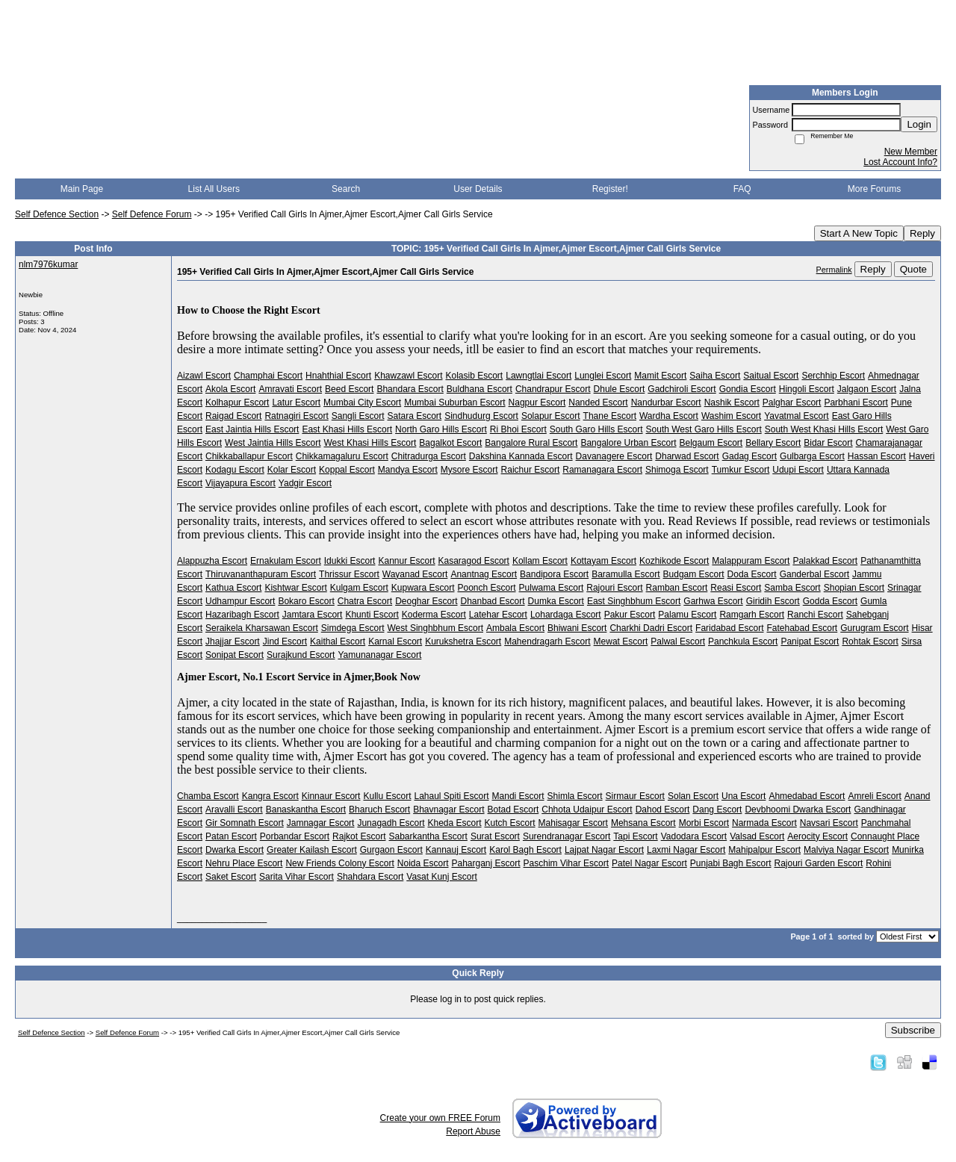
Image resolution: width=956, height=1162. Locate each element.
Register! (610, 189)
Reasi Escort (735, 587)
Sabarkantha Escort (427, 836)
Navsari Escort (829, 823)
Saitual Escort (770, 375)
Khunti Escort (371, 614)
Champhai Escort (268, 375)
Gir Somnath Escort (244, 823)
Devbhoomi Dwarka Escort (798, 809)
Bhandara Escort (409, 389)
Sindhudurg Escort (481, 416)
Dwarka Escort (234, 850)
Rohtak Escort (870, 641)
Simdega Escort (353, 628)
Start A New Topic (859, 233)
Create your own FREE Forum (440, 1118)
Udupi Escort (798, 470)
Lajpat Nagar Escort (604, 850)
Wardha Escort (668, 416)
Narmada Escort (764, 823)
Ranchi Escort (815, 614)
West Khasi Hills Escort (370, 443)
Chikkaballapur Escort (249, 456)
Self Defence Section (57, 214)
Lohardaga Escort (565, 614)
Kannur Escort (406, 561)
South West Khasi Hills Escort (824, 429)
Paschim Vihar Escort (566, 863)
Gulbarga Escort (812, 456)
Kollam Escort (540, 561)
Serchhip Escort (833, 375)
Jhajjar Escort (232, 641)
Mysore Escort (469, 470)
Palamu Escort (687, 614)
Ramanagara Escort (602, 470)
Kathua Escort (233, 587)
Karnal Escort (395, 641)
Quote (913, 269)
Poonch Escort (486, 587)
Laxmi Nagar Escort (686, 850)
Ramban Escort (677, 587)
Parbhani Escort (855, 402)
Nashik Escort (732, 402)
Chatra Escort (365, 601)
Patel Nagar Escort (649, 863)
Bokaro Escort (306, 601)
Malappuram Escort (750, 561)
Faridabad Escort (729, 628)
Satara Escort (414, 416)
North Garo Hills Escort (441, 429)
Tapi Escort (635, 836)
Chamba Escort (208, 796)
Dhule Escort (619, 389)
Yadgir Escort (305, 483)
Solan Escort (693, 796)
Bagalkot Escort (450, 443)
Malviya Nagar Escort (846, 850)
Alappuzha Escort (212, 561)
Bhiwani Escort (576, 628)
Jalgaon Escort (866, 389)
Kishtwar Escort (295, 587)
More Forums (874, 189)
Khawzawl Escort (408, 375)
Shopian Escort (854, 587)
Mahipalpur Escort (764, 850)
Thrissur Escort (349, 574)
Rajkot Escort (358, 836)
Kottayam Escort (603, 561)
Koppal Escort (347, 470)
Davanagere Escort (614, 456)
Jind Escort (285, 641)
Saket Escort (230, 877)
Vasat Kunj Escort (441, 877)
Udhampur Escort (240, 601)
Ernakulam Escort (285, 561)
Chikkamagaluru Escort (342, 456)
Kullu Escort (387, 796)
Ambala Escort (515, 628)
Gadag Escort (749, 456)
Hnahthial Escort (338, 375)
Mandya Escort (408, 470)
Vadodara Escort (694, 836)
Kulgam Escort (359, 587)
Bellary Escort (773, 443)
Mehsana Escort (643, 823)
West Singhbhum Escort (435, 628)
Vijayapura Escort (240, 483)
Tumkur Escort (741, 470)
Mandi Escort (518, 796)
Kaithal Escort (337, 641)
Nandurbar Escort (666, 402)
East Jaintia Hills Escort (252, 429)
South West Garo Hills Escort (704, 429)
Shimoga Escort (677, 470)
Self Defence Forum (152, 214)
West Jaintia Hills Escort (272, 443)
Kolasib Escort (474, 375)
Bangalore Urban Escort (628, 443)
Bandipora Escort (554, 574)
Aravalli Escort (234, 809)
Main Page (81, 189)
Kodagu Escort (234, 470)
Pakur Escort (630, 614)
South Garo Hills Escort (596, 429)
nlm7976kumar (48, 264)
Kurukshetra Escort (463, 641)
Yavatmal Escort (796, 416)
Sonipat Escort (234, 655)
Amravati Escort (290, 389)
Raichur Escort (530, 470)
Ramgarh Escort (751, 614)
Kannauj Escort (456, 850)
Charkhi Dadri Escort (650, 628)
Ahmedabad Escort (807, 796)
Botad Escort (513, 809)
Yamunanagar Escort (379, 655)
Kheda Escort (454, 823)
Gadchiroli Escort (682, 389)
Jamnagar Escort (321, 823)
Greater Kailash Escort (312, 850)
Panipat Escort (809, 641)
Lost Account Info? (900, 162)
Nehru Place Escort (243, 863)
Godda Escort (830, 601)
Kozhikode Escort (674, 561)
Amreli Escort (874, 796)
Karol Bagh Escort (525, 850)
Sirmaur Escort (635, 796)
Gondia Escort (747, 389)
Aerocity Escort (817, 836)
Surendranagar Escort (566, 836)
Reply (922, 233)
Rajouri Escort (614, 587)
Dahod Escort (663, 809)
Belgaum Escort (711, 443)
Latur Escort (296, 402)
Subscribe (913, 1030)
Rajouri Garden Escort (819, 863)
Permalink (834, 269)
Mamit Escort (660, 375)
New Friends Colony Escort (339, 863)
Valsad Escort (757, 836)
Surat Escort (495, 836)
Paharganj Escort (486, 863)
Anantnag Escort (483, 574)
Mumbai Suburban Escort (454, 402)
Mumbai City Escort (362, 402)
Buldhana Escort (479, 389)
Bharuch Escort (379, 809)
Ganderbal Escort (814, 574)
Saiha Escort (714, 375)
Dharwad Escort (686, 456)
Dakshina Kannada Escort (521, 456)
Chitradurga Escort (428, 456)
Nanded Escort (597, 402)
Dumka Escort (556, 601)
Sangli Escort (358, 416)
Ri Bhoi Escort (518, 429)
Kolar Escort (291, 470)
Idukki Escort (350, 561)
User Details (477, 189)
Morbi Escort (704, 823)
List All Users (214, 189)
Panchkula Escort (742, 641)
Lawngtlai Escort (538, 375)
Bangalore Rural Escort (531, 443)
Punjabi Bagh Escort (731, 863)
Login (919, 124)
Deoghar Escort (426, 601)
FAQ (742, 189)
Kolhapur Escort (237, 402)
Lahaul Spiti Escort (451, 796)
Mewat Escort (621, 641)
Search (346, 189)
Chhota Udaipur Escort (586, 809)
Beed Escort (349, 389)
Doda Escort (752, 574)
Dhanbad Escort (493, 601)
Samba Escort (792, 587)
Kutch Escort (510, 823)
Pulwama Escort (551, 587)
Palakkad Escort (824, 561)
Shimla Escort (575, 796)
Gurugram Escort (874, 628)
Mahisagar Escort (573, 823)
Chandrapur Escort (553, 389)
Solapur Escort (550, 416)
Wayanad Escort (415, 574)
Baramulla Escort (625, 574)
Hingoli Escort (806, 389)
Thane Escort (609, 416)
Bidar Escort (828, 443)
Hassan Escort (877, 456)
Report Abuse (473, 1131)
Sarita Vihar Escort (296, 877)
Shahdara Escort (370, 877)
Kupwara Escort (423, 587)
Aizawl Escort (204, 375)
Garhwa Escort (712, 601)
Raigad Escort (233, 416)
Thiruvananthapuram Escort (260, 574)
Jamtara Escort (312, 614)
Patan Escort (231, 836)
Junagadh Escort (390, 823)
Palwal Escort (678, 641)
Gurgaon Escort (391, 850)
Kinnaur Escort (331, 796)
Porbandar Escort (294, 836)
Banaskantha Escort (306, 809)
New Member (910, 151)
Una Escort (743, 796)
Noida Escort (423, 863)
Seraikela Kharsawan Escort (261, 628)
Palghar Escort (792, 402)
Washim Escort (731, 416)
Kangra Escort (270, 796)
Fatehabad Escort (801, 628)
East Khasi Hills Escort (347, 429)
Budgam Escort (693, 574)
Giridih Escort (773, 601)
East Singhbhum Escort (633, 601)
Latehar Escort (498, 614)
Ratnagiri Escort (296, 416)
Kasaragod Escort (473, 561)
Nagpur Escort (537, 402)
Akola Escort (230, 389)
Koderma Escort (434, 614)
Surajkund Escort (301, 655)
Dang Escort (717, 809)
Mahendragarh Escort (547, 641)
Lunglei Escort (602, 375)
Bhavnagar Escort (448, 809)
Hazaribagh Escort (242, 614)
